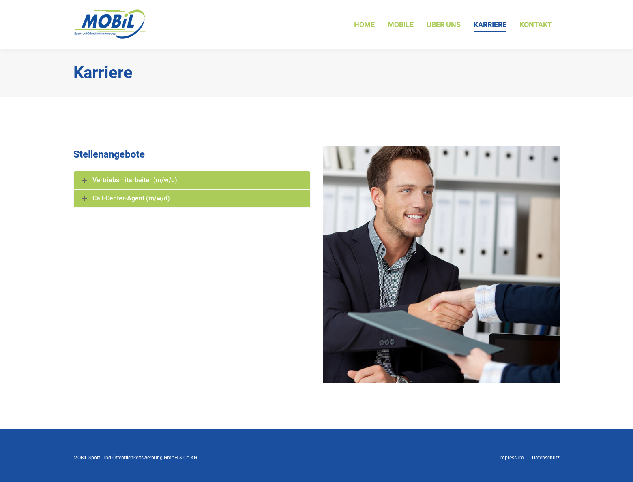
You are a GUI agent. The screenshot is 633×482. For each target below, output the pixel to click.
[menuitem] (364, 24)
